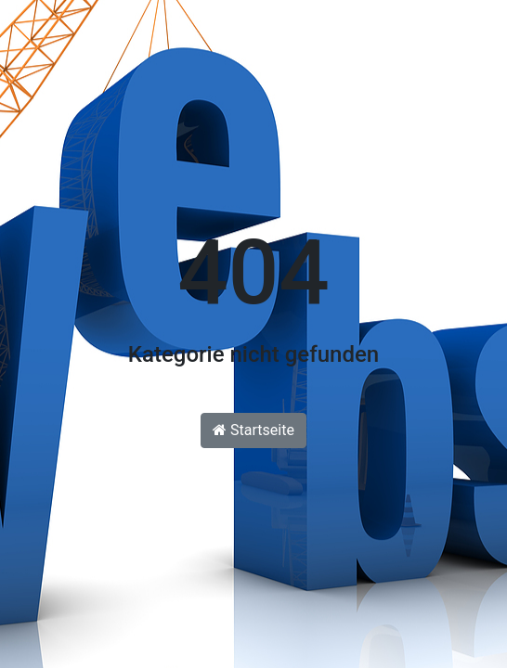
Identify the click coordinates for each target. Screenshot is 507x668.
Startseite (253, 430)
